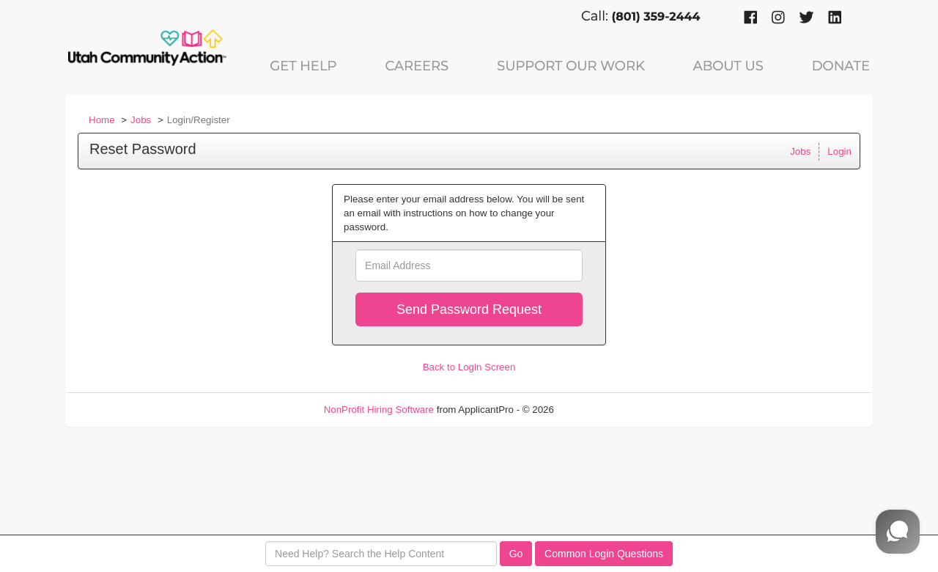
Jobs (140, 119)
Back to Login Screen (469, 367)
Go (516, 554)
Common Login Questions (603, 554)
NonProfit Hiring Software (379, 409)
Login (839, 151)
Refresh (597, 409)
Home (102, 119)
